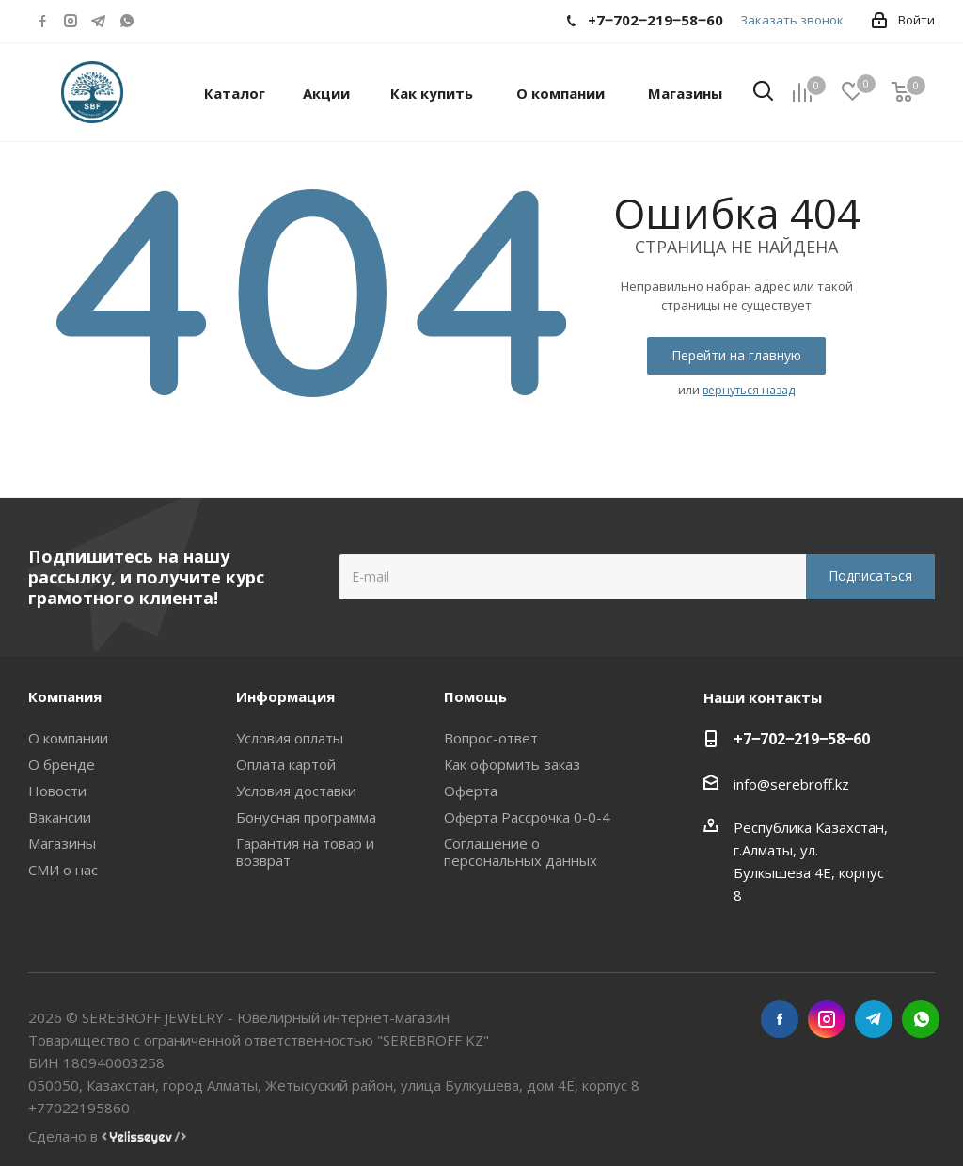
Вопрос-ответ (491, 737)
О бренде (61, 764)
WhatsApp (127, 20)
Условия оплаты (289, 737)
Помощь (475, 696)
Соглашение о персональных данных (520, 852)
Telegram (99, 20)
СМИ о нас (63, 869)
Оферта (470, 790)
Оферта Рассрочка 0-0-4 (527, 816)
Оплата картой (286, 764)
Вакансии (59, 816)
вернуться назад (749, 390)
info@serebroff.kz (791, 784)
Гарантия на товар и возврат (305, 852)
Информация (285, 696)
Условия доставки (296, 790)
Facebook (42, 20)
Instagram (70, 20)
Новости (57, 790)
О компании (68, 737)
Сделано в (107, 1135)
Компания (65, 696)
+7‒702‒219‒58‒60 (802, 738)
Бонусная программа (306, 816)
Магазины (62, 843)
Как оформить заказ (512, 764)
